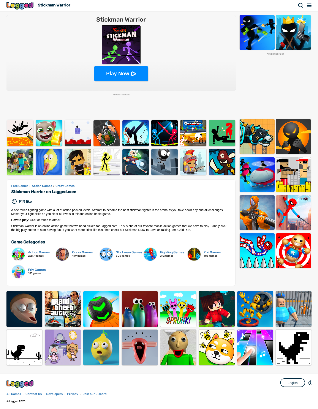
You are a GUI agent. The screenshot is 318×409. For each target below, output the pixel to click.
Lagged (20, 5)
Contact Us (33, 394)
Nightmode (310, 382)
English (293, 383)
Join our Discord (95, 394)
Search (300, 5)
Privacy (72, 394)
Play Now (117, 73)
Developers (54, 394)
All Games (13, 394)
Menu (309, 5)
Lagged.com (20, 383)
